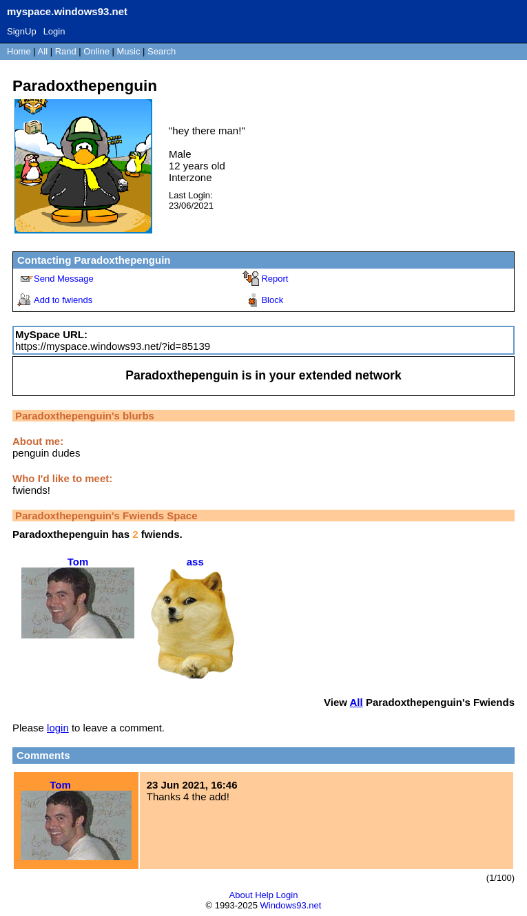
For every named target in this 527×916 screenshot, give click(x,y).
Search (161, 51)
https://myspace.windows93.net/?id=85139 (112, 346)
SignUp (22, 31)
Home (19, 51)
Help (264, 895)
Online (96, 51)
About (241, 895)
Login (54, 31)
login (58, 727)
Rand (65, 51)
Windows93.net (291, 905)
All (44, 51)
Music (129, 51)
